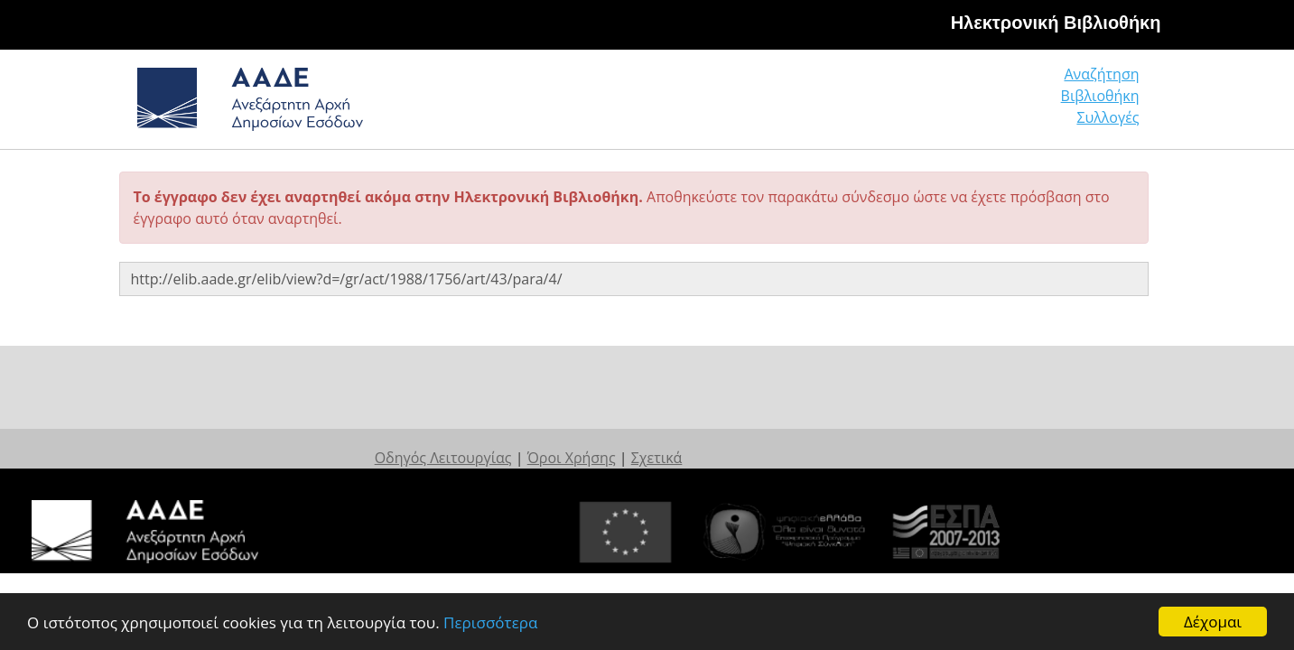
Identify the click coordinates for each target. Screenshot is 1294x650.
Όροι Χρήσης (690, 440)
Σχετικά (775, 440)
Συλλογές (1109, 103)
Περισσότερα (490, 622)
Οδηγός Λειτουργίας (561, 440)
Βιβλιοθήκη (990, 103)
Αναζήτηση (863, 103)
